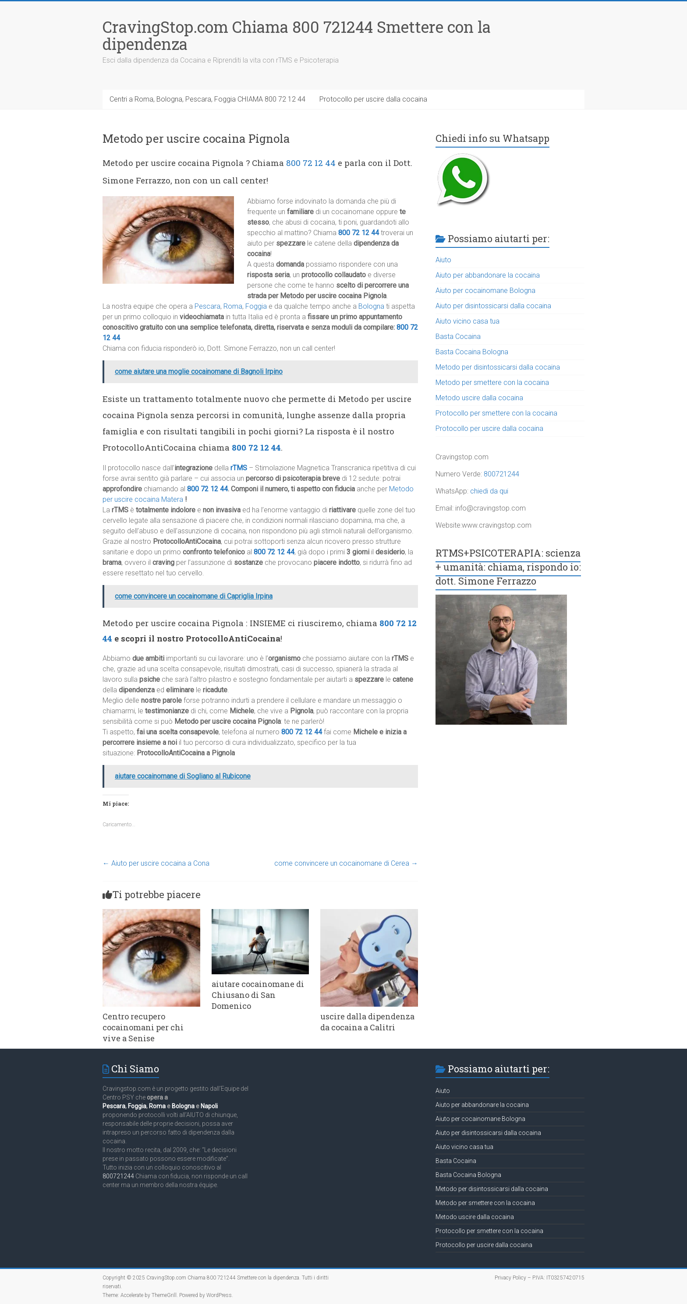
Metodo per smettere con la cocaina (492, 382)
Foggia (256, 306)
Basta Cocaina (458, 336)
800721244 (501, 474)
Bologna (371, 306)
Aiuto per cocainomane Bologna (485, 290)
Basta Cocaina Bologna (472, 352)
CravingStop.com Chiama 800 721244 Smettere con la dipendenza (297, 35)
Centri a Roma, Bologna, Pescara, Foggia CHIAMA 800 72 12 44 (207, 99)
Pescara (207, 306)
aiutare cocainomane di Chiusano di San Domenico (258, 995)
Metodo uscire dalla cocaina (479, 398)
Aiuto (443, 260)
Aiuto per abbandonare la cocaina (488, 275)
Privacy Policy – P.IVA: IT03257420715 (539, 1278)
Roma (232, 306)
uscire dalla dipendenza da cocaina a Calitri (367, 1022)
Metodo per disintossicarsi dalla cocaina (498, 367)
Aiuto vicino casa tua (467, 321)
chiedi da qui (489, 491)
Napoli (209, 1106)
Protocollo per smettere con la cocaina (496, 413)
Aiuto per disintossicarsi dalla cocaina (493, 306)
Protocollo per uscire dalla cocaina (373, 99)
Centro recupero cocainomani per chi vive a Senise (143, 1027)
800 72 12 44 (311, 162)
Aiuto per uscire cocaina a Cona (156, 863)
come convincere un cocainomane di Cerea (346, 863)
